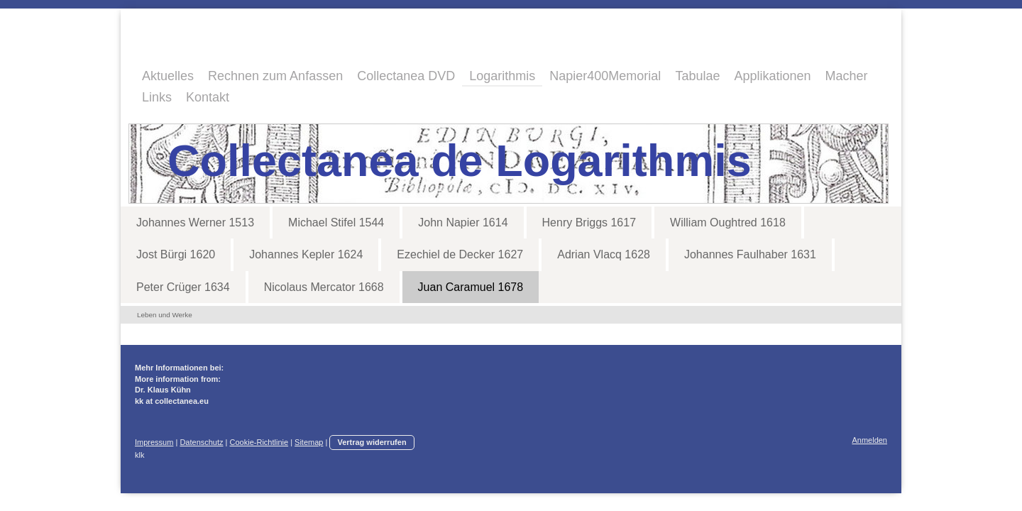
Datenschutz (201, 442)
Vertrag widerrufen (371, 442)
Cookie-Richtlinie (259, 442)
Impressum (154, 442)
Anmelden (869, 440)
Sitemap (309, 442)
